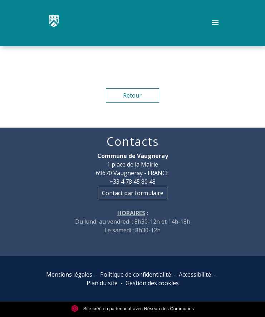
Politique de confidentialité (135, 274)
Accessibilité (195, 274)
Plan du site (102, 283)
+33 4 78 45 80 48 (132, 181)
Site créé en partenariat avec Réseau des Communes (132, 308)
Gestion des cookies (152, 283)
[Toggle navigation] (215, 23)
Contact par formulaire (132, 193)
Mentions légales (69, 274)
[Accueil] (54, 23)
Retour (132, 95)
